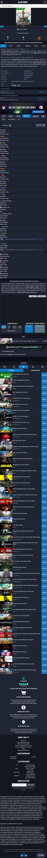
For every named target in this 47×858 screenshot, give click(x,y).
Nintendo (16, 779)
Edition (19, 46)
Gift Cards (30, 773)
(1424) (30, 350)
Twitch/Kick (13, 760)
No (26, 855)
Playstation (17, 775)
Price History (11, 119)
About (11, 46)
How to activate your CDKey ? (23, 750)
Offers (4, 119)
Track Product (12, 334)
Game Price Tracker (30, 770)
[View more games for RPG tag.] (19, 86)
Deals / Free (30, 775)
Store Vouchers (30, 768)
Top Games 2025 (30, 778)
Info (3, 46)
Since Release (4, 330)
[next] (45, 26)
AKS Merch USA (30, 779)
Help (41, 855)
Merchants (13, 762)
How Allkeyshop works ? (23, 746)
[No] (45, 853)
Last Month (20, 330)
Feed (43, 46)
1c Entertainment (28, 75)
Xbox (25, 79)
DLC (19, 119)
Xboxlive (27, 46)
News (36, 46)
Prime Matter (27, 77)
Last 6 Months (14, 330)
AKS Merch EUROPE (30, 781)
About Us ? (23, 744)
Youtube (33, 760)
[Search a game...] (23, 6)
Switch (32, 81)
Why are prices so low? (23, 747)
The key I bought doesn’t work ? (23, 749)
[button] (13, 132)
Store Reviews (30, 776)
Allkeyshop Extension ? (23, 754)
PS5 (16, 81)
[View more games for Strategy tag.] (14, 86)
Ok (22, 855)
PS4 (14, 81)
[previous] (1, 26)
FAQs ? (23, 752)
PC (12, 81)
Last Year (9, 330)
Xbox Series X (26, 81)
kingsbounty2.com (28, 73)
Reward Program (30, 771)
